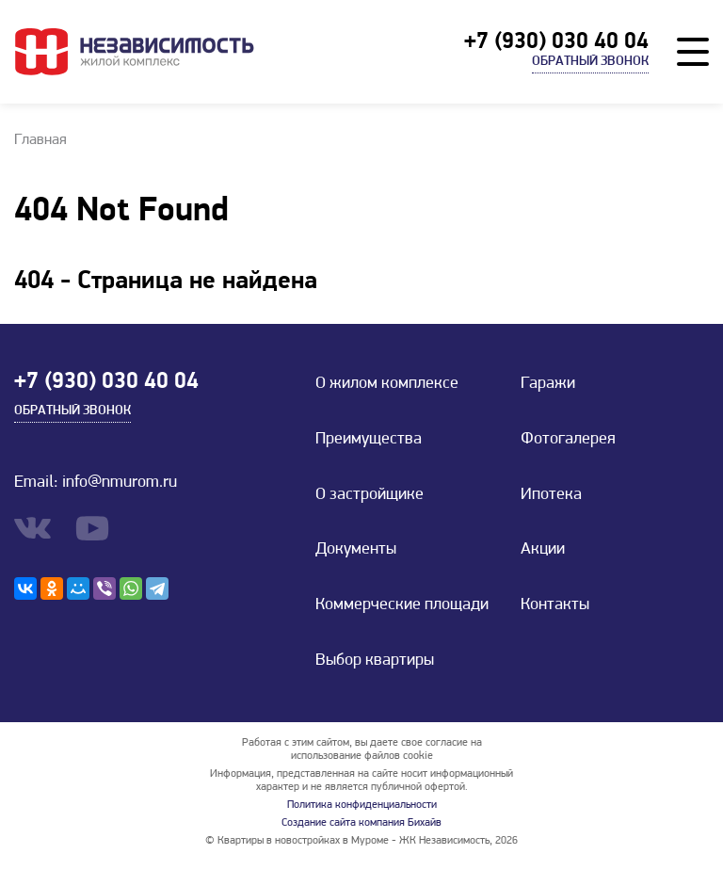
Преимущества (368, 439)
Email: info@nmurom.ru (95, 482)
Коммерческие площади (402, 605)
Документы (355, 549)
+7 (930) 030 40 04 (556, 42)
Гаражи (548, 384)
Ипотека (551, 495)
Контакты (555, 605)
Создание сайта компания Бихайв (361, 823)
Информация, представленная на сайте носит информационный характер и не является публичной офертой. (361, 780)
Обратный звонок (590, 62)
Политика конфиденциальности (362, 805)
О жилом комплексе (386, 384)
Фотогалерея (568, 439)
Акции (543, 549)
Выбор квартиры (374, 660)
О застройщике (369, 495)
